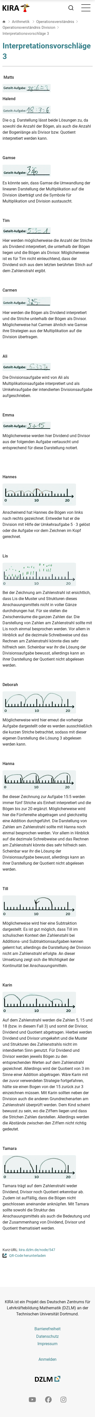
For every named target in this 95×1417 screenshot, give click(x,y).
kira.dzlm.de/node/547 (37, 1250)
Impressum (47, 1343)
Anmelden (47, 1359)
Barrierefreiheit (47, 1328)
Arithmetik (21, 21)
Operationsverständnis (55, 21)
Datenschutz (47, 1336)
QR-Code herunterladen (27, 1256)
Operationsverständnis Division (29, 27)
